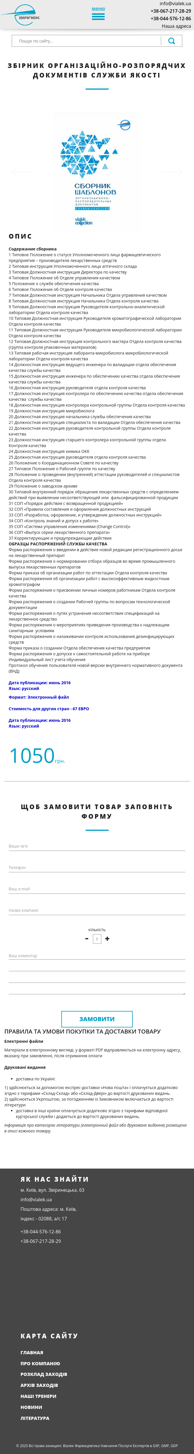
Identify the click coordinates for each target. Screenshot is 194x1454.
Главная (32, 1352)
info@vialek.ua (175, 3)
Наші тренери (38, 1396)
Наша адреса (176, 26)
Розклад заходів (44, 1374)
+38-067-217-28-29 (171, 11)
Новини (31, 1407)
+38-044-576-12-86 (171, 18)
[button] (22, 172)
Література (35, 1418)
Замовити (96, 1019)
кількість (97, 929)
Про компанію (40, 1363)
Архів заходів (39, 1385)
